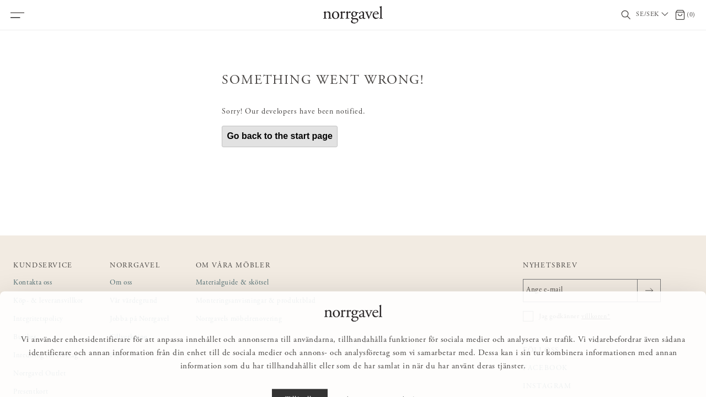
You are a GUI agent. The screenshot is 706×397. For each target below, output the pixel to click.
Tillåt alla (299, 373)
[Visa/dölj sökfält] (626, 15)
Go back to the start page (280, 136)
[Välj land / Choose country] (653, 14)
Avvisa (411, 373)
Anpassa (357, 373)
